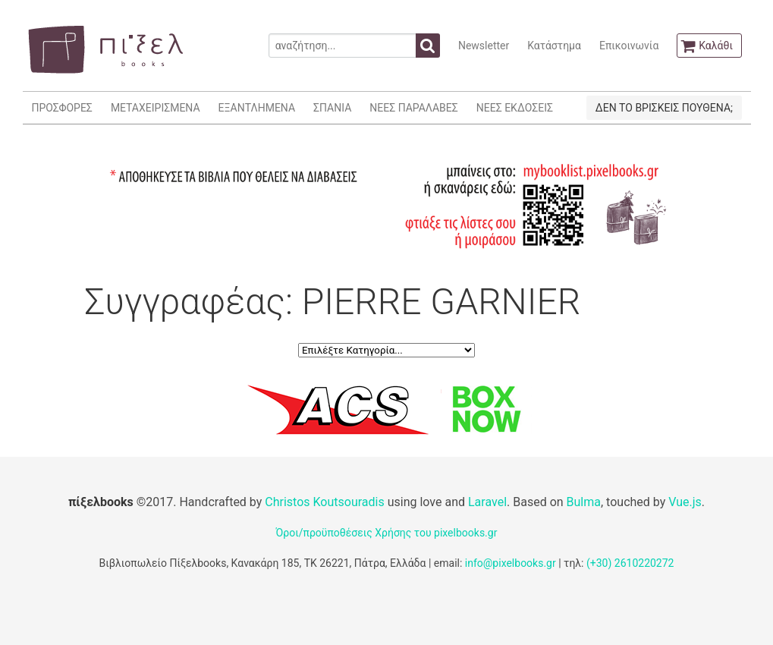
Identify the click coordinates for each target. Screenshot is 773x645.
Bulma (584, 502)
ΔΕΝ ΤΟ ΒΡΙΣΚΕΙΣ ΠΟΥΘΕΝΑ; (664, 108)
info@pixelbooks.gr (510, 563)
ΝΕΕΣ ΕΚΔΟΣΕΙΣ (514, 108)
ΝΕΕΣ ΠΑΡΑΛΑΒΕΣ (413, 108)
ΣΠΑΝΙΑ (332, 108)
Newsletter (483, 45)
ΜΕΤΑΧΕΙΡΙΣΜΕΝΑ (155, 108)
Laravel (487, 502)
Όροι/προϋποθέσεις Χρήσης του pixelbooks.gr (387, 533)
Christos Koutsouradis (324, 502)
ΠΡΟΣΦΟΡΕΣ (62, 108)
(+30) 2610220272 (630, 563)
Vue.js (685, 502)
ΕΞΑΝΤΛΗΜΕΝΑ (256, 108)
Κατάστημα (554, 45)
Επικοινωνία (628, 45)
